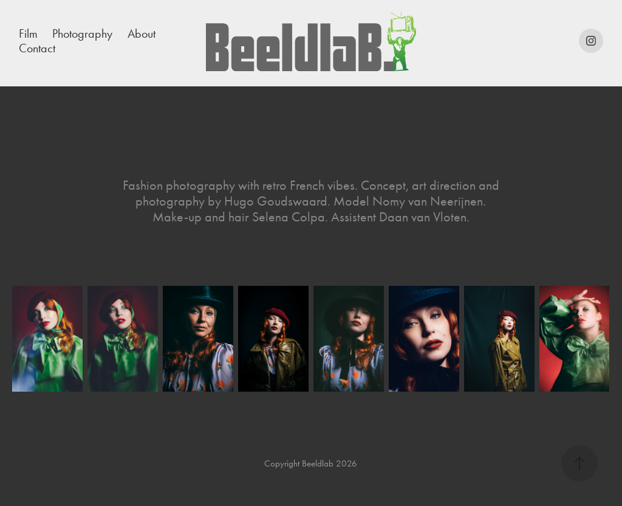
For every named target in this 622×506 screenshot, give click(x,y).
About (142, 33)
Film (28, 33)
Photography (82, 33)
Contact (37, 48)
